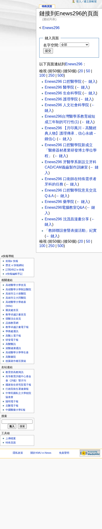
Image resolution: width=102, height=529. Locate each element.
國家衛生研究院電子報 (18, 384)
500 (60, 75)
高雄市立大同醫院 (16, 297)
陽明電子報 (12, 401)
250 (51, 75)
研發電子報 (12, 339)
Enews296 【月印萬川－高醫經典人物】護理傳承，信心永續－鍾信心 (71, 133)
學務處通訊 (12, 331)
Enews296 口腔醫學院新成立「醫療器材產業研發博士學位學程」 (71, 150)
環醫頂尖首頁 (13, 318)
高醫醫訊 (11, 344)
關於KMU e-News (40, 452)
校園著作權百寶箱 (16, 361)
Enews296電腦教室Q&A (64, 207)
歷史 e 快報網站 (16, 265)
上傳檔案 (11, 438)
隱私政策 (18, 452)
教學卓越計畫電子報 (17, 327)
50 (88, 71)
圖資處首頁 (12, 310)
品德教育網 (12, 322)
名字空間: (51, 45)
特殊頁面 (47, 6)
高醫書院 (11, 356)
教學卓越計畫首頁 (16, 314)
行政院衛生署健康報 (17, 388)
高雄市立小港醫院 (16, 293)
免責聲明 (64, 452)
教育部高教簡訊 (14, 372)
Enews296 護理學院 (61, 99)
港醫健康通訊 (13, 348)
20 (81, 71)
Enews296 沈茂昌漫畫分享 (67, 219)
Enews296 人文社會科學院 (67, 105)
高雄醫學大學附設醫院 (18, 289)
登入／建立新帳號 (86, 1)
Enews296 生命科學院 (63, 93)
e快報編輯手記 (14, 273)
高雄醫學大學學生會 (17, 352)
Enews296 (50, 28)
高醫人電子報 (13, 335)
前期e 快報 (12, 261)
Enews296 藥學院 (59, 202)
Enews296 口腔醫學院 (63, 81)
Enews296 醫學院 (59, 87)
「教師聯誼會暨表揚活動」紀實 (71, 230)
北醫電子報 (12, 405)
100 (42, 75)
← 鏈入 (90, 81)
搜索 (4, 416)
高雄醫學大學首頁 (16, 285)
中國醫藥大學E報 (15, 409)
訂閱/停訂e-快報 (15, 269)
